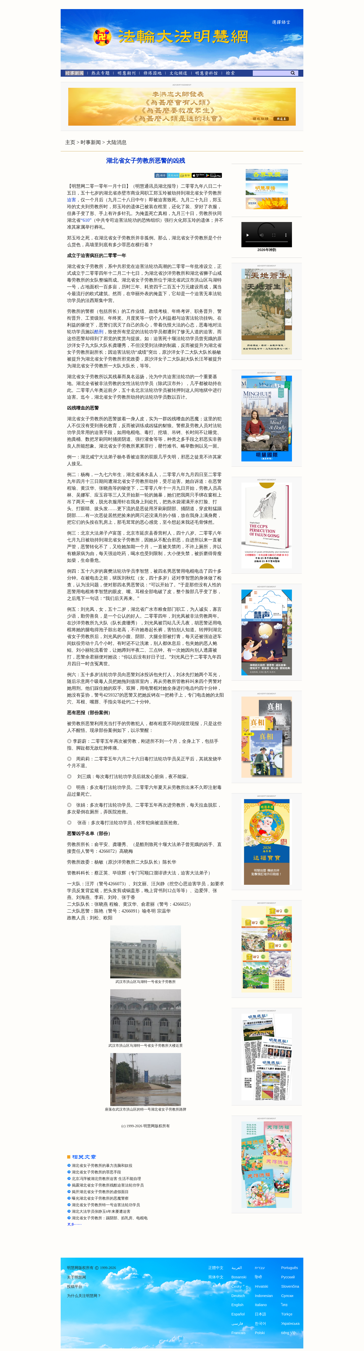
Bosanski (239, 1277)
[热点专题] (100, 74)
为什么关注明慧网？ (84, 1296)
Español (238, 1314)
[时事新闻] (73, 74)
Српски (287, 1296)
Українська (290, 1323)
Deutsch (238, 1296)
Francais (239, 1333)
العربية (237, 1268)
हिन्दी (258, 1277)
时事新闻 (91, 142)
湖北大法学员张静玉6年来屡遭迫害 (101, 1211)
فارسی (237, 1323)
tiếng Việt (288, 1333)
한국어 (260, 1323)
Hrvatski (261, 1286)
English (238, 1305)
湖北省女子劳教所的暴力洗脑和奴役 (102, 1166)
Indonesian (264, 1296)
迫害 (71, 199)
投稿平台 (74, 1287)
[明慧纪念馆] (206, 74)
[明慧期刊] (126, 74)
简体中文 (215, 1277)
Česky (237, 1286)
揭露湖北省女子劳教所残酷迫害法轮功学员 (108, 1185)
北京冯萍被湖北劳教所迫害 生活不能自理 (106, 1179)
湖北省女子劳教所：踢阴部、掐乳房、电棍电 (110, 1218)
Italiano (261, 1305)
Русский (288, 1277)
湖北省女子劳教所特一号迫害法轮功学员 (106, 1205)
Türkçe (286, 1314)
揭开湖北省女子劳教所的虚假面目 (100, 1192)
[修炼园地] (152, 74)
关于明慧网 (76, 1277)
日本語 (260, 1314)
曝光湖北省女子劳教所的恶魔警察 (100, 1198)
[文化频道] (178, 74)
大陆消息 (116, 142)
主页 (70, 142)
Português (289, 1268)
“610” (86, 220)
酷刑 (98, 331)
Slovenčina (290, 1286)
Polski (260, 1333)
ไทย (284, 1305)
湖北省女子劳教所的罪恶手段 (96, 1172)
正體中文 (215, 1268)
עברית (260, 1268)
